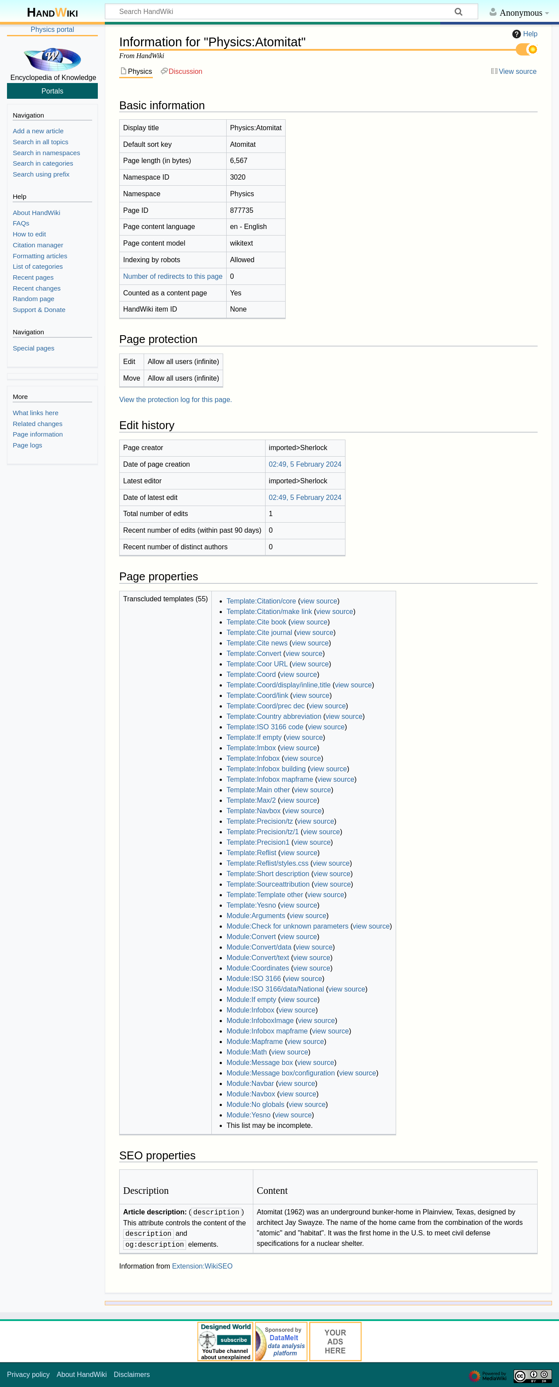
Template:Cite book (256, 622)
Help (524, 34)
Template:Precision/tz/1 (263, 832)
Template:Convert (254, 653)
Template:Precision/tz (260, 821)
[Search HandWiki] (291, 11)
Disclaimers (132, 1374)
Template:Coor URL (257, 664)
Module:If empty (251, 999)
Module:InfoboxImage (260, 1020)
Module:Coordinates (258, 968)
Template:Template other (265, 894)
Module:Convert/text (258, 957)
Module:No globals (256, 1104)
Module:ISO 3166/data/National (275, 989)
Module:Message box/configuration (281, 1073)
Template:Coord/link (257, 695)
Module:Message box (260, 1062)
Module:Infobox (250, 1010)
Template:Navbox (254, 811)
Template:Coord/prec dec (266, 706)
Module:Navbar (250, 1083)
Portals (52, 91)
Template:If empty (254, 737)
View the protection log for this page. (175, 399)
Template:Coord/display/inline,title (279, 685)
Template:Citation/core (261, 601)
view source (318, 601)
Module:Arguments (256, 915)
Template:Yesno (251, 905)
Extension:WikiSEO (202, 1266)
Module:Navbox (251, 1094)
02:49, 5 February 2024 (305, 464)
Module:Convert (251, 936)
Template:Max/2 (251, 800)
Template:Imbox (251, 748)
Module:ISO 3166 (254, 978)
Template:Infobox (253, 758)
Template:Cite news (257, 643)
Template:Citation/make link (269, 611)
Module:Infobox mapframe (267, 1031)
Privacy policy (28, 1374)
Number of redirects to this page (173, 276)
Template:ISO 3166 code (265, 727)
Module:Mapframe (255, 1041)
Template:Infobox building (266, 769)
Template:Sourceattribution (268, 884)
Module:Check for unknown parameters (288, 926)
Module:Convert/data (259, 947)
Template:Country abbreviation (274, 716)
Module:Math (247, 1052)
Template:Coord (251, 674)
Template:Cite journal (259, 632)
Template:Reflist (251, 852)
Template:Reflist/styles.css (268, 863)
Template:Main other (258, 790)
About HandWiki (82, 1374)
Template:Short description (268, 873)
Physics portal (52, 29)
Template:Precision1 (258, 842)
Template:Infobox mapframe (270, 779)
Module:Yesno (249, 1115)
